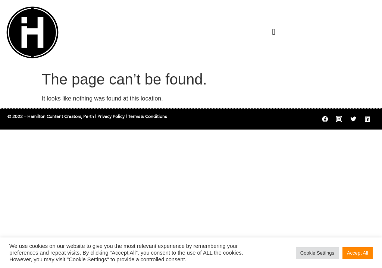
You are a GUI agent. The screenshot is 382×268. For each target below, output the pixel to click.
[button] (273, 32)
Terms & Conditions (147, 116)
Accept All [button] (357, 253)
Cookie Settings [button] (317, 253)
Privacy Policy (111, 116)
